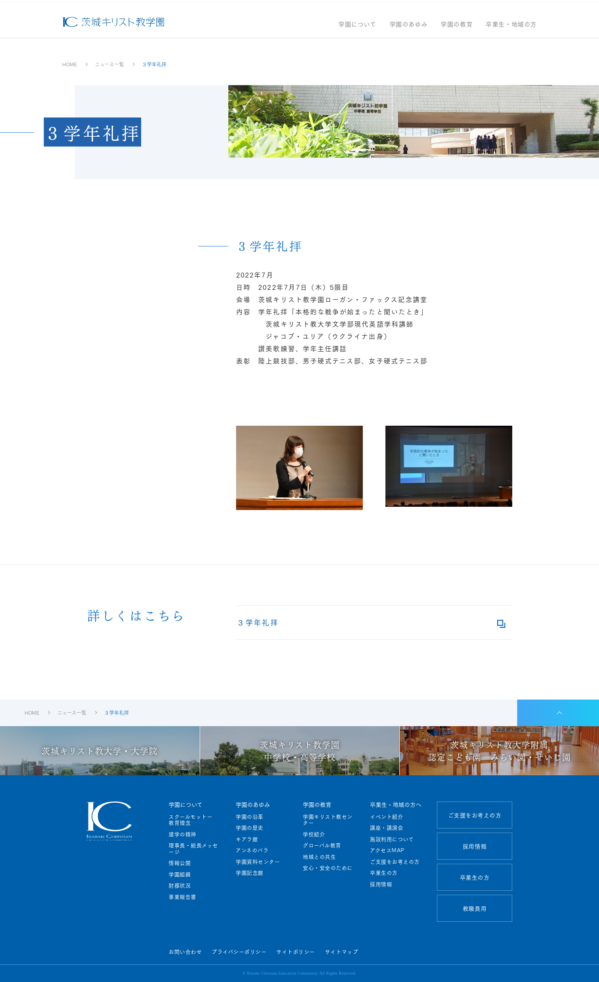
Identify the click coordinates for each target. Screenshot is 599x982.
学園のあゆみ (409, 28)
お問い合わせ (185, 951)
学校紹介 (314, 834)
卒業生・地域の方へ (395, 804)
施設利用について (392, 839)
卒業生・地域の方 (511, 28)
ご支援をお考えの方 (395, 861)
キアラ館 (247, 839)
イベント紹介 (386, 816)
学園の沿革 (249, 816)
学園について (357, 28)
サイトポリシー (295, 951)
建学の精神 (182, 834)
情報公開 (180, 863)
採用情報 (381, 884)
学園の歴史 (249, 827)
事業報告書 (182, 897)
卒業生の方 (384, 872)
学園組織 (180, 874)
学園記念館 (249, 872)
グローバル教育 (322, 845)
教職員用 (474, 908)
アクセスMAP (387, 850)
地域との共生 (319, 856)
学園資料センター (258, 861)
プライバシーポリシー (239, 951)
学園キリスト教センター (328, 819)
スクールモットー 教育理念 (193, 819)
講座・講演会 (386, 827)
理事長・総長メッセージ (193, 848)
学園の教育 (457, 28)
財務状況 (180, 885)
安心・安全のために (328, 868)
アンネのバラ (252, 850)
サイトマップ (341, 951)
